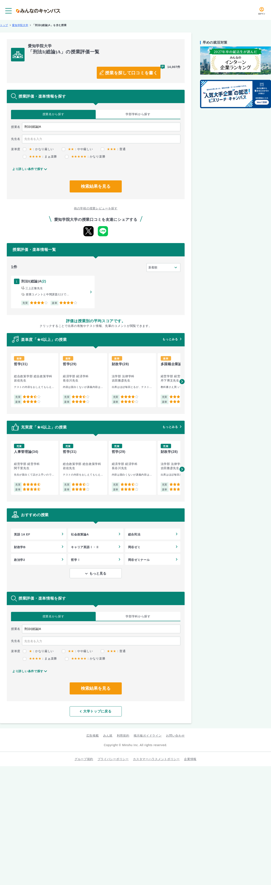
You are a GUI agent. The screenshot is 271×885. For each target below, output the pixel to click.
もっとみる (170, 339)
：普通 (113, 149)
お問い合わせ (175, 735)
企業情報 (190, 759)
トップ (4, 25)
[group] (34, 380)
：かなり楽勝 (85, 156)
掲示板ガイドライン (148, 735)
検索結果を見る (96, 186)
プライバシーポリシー (113, 759)
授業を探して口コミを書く (131, 73)
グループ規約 (84, 759)
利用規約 (123, 735)
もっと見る (97, 573)
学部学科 (138, 114)
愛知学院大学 (20, 25)
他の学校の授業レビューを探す (96, 208)
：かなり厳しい (38, 149)
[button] (182, 381)
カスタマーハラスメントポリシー (156, 759)
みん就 (107, 735)
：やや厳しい (77, 149)
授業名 (53, 114)
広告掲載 (92, 735)
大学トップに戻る (95, 711)
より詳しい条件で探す (27, 169)
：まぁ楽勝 (40, 156)
